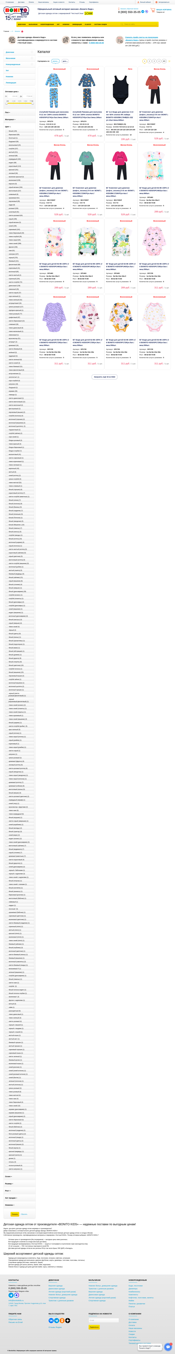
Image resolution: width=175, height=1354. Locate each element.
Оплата (31, 2)
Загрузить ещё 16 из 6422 (104, 377)
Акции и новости (58, 2)
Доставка (21, 2)
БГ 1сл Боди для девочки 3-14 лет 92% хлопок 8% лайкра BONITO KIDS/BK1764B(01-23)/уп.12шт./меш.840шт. (119, 116)
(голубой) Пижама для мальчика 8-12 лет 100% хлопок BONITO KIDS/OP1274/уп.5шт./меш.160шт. (54, 114)
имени (55, 61)
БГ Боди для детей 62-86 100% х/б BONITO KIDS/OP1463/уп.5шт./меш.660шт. (154, 190)
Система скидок (100, 24)
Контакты (72, 2)
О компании (10, 2)
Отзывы (82, 2)
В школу (88, 24)
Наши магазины (43, 2)
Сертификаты (93, 2)
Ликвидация (77, 24)
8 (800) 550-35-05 (18, 1288)
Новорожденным (47, 24)
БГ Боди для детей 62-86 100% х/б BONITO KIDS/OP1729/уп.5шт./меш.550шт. (154, 266)
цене (65, 61)
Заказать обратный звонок (128, 9)
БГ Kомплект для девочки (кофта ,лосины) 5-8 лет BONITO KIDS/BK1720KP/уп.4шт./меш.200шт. (153, 116)
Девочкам (22, 24)
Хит (58, 24)
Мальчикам (33, 24)
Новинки (66, 24)
